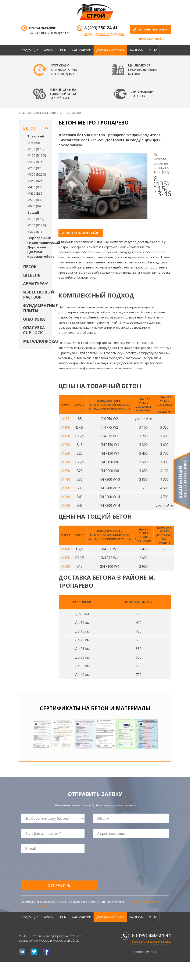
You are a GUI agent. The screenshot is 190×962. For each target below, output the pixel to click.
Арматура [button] (33, 283)
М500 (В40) (35, 200)
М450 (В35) (35, 193)
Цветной (34, 252)
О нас (153, 50)
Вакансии (136, 50)
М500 (65, 496)
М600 (65, 505)
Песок (29, 266)
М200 (65, 444)
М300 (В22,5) (36, 174)
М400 (65, 479)
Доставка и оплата (110, 50)
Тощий (33, 212)
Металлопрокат (37, 341)
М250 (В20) (35, 168)
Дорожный (36, 247)
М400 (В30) (35, 187)
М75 (65, 418)
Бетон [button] (29, 128)
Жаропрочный (39, 238)
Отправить (59, 885)
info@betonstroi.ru (151, 38)
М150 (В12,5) (36, 155)
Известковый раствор (37, 294)
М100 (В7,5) (35, 149)
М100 (65, 427)
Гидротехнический (43, 242)
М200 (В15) (35, 162)
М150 (65, 436)
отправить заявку (152, 29)
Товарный (35, 136)
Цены (62, 50)
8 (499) (101, 27)
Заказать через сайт (82, 233)
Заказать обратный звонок (104, 33)
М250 (65, 453)
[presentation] (53, 867)
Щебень (31, 275)
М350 (65, 470)
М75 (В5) (33, 143)
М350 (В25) (35, 181)
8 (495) (162, 186)
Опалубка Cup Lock (34, 330)
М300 (65, 462)
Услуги (48, 50)
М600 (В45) (35, 206)
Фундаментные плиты (37, 308)
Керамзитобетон (41, 256)
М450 (65, 488)
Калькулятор (81, 50)
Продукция (30, 50)
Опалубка (34, 319)
